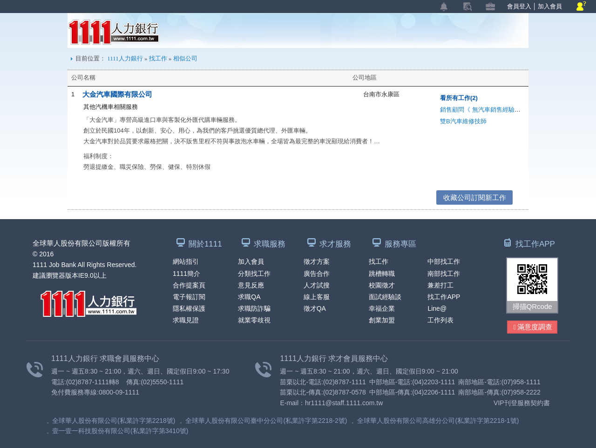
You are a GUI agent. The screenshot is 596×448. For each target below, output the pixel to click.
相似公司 (185, 58)
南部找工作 (443, 273)
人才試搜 (317, 285)
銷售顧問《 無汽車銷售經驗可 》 (484, 109)
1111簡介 (186, 273)
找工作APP (443, 297)
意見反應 (251, 285)
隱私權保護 (189, 308)
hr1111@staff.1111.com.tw (344, 403)
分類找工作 (254, 273)
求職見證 (186, 320)
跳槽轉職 (382, 273)
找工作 (158, 58)
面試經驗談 (385, 297)
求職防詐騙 (254, 308)
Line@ (437, 308)
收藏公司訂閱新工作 (474, 197)
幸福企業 (382, 308)
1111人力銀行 (114, 32)
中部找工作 (443, 261)
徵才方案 (317, 261)
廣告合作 (317, 273)
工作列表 (440, 320)
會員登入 (519, 6)
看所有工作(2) (459, 97)
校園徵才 (382, 285)
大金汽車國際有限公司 (117, 94)
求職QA (249, 297)
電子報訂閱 (189, 297)
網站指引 (186, 261)
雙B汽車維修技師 (463, 121)
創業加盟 (382, 320)
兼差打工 (440, 285)
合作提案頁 (189, 285)
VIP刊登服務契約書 (522, 403)
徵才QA (315, 308)
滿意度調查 (533, 327)
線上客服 (317, 297)
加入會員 (550, 6)
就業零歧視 (254, 320)
